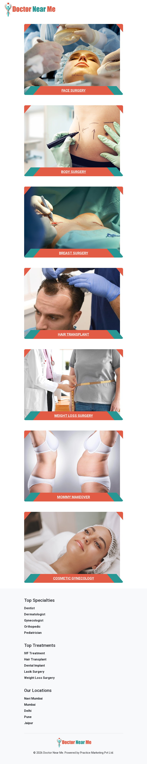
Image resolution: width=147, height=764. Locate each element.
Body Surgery (73, 172)
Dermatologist (34, 614)
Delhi (27, 711)
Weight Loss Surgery (73, 416)
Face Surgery (74, 90)
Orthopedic (32, 626)
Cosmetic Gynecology (73, 578)
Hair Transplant (73, 334)
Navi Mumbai (33, 698)
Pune (28, 717)
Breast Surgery (73, 253)
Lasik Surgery (34, 671)
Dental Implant (34, 665)
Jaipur (28, 723)
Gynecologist (33, 620)
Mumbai (29, 704)
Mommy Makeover (73, 497)
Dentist (29, 608)
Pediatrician (33, 633)
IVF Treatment (34, 653)
